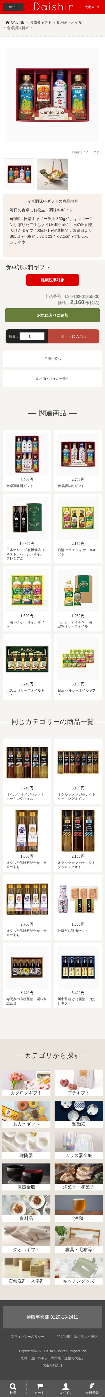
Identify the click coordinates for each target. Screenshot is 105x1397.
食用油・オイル (69, 22)
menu (13, 7)
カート (39, 1392)
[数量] (32, 336)
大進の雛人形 (53, 1365)
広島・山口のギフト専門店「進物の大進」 (53, 1358)
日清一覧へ (52, 359)
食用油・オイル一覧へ (52, 379)
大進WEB (92, 7)
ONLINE (17, 22)
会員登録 (92, 1392)
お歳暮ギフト (41, 22)
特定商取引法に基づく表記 (77, 1337)
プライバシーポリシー (28, 1337)
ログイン (66, 1392)
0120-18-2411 (64, 1317)
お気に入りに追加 (52, 315)
